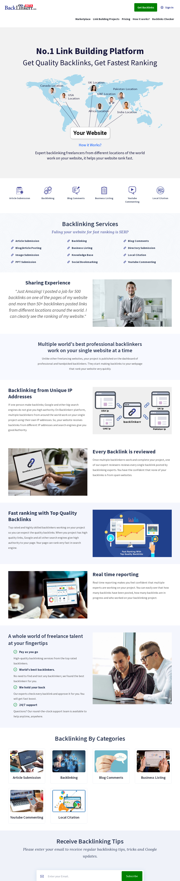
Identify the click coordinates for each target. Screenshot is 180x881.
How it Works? (90, 145)
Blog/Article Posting (28, 248)
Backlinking (79, 241)
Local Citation (137, 255)
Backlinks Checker (163, 19)
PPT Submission (25, 262)
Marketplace (83, 19)
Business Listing (82, 248)
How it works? (141, 19)
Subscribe (132, 876)
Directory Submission (141, 248)
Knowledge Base (82, 255)
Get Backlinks (145, 7)
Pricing (126, 19)
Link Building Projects (106, 19)
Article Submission (27, 241)
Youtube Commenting (142, 262)
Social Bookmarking (85, 262)
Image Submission (27, 255)
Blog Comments (138, 241)
